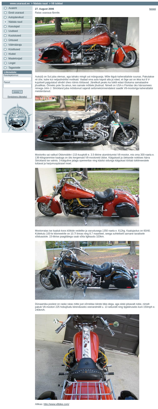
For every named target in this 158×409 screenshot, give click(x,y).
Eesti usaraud (16, 12)
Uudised (13, 31)
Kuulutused (15, 35)
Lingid (12, 63)
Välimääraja (15, 44)
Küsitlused (14, 49)
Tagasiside (14, 67)
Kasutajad (14, 26)
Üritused (13, 40)
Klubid (12, 53)
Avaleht (13, 8)
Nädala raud (15, 21)
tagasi (152, 8)
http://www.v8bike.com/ (56, 404)
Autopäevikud (16, 17)
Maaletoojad (15, 58)
